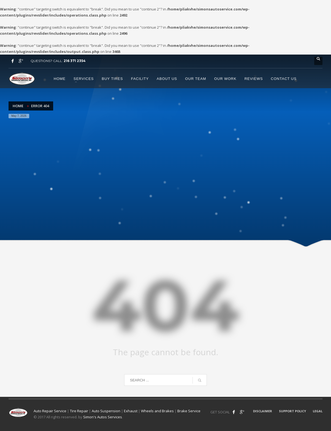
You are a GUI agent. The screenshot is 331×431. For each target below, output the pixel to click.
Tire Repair (79, 410)
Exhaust (130, 410)
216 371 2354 (75, 61)
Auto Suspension (106, 410)
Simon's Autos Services (102, 416)
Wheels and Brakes (157, 410)
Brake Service (188, 410)
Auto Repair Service (50, 410)
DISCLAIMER (262, 411)
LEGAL (317, 411)
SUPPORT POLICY (292, 411)
